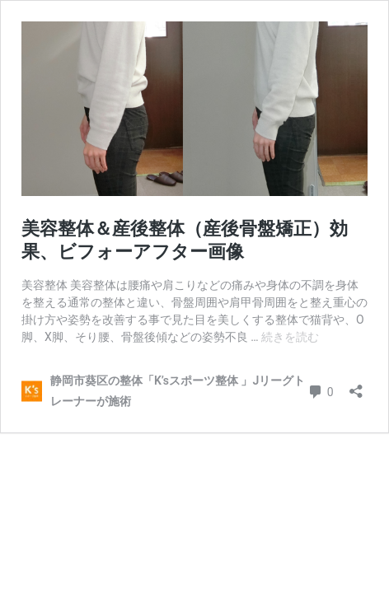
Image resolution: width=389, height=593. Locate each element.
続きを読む (290, 336)
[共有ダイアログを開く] (356, 386)
